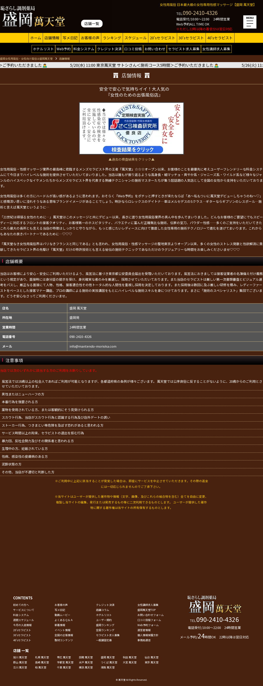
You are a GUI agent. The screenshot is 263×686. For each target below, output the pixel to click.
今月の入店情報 (22, 625)
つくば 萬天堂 (109, 662)
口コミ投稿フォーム (149, 620)
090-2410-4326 (200, 12)
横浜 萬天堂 (86, 667)
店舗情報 (51, 37)
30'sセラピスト (191, 37)
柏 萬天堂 (40, 667)
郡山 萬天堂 (20, 662)
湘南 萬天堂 (108, 667)
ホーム (35, 37)
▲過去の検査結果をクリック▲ (131, 159)
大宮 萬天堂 (130, 662)
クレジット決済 (109, 48)
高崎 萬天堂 (42, 662)
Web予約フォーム (148, 625)
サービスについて (23, 610)
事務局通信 (144, 640)
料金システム (83, 48)
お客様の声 (90, 37)
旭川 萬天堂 (20, 657)
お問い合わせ (154, 48)
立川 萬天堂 (20, 667)
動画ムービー (62, 615)
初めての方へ (21, 605)
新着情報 (60, 625)
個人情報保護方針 (147, 635)
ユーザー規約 (104, 620)
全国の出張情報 (64, 635)
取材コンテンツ (64, 640)
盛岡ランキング (105, 625)
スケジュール (135, 37)
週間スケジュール (23, 620)
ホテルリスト (43, 48)
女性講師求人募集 (216, 48)
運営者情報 (144, 630)
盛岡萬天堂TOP (146, 610)
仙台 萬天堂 (151, 657)
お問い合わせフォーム (150, 615)
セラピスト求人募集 (184, 48)
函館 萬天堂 (86, 657)
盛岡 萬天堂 (108, 657)
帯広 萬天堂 (64, 657)
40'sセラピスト (220, 37)
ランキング (112, 37)
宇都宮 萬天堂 (65, 662)
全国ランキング (105, 630)
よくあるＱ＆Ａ (64, 620)
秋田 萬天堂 (130, 657)
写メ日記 (70, 37)
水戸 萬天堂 (86, 662)
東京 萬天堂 (151, 662)
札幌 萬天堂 (42, 657)
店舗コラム (102, 610)
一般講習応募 (104, 640)
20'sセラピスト (162, 37)
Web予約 (64, 48)
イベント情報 (62, 630)
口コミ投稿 (133, 48)
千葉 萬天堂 (64, 667)
